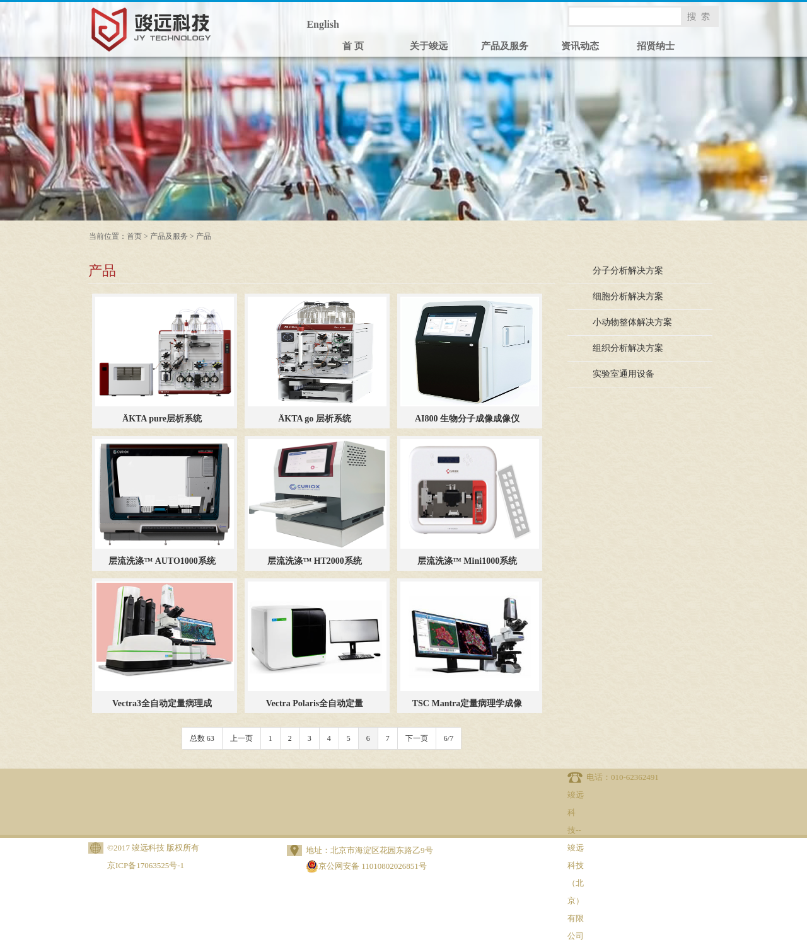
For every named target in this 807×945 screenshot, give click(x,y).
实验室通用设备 (623, 374)
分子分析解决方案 (628, 270)
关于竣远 (429, 46)
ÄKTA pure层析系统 (162, 418)
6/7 (448, 738)
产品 (203, 236)
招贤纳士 (656, 46)
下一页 (416, 738)
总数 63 (202, 738)
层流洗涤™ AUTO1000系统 (162, 561)
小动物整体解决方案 (632, 322)
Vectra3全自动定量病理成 (162, 703)
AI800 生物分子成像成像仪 (467, 418)
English (322, 24)
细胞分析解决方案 (628, 296)
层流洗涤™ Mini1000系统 (467, 561)
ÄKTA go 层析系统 (314, 418)
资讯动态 (580, 46)
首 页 (353, 46)
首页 (134, 236)
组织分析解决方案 (628, 348)
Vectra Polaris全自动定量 (315, 703)
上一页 (241, 738)
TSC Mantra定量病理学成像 (467, 703)
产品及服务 (504, 46)
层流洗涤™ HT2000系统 (314, 561)
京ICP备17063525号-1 (145, 865)
